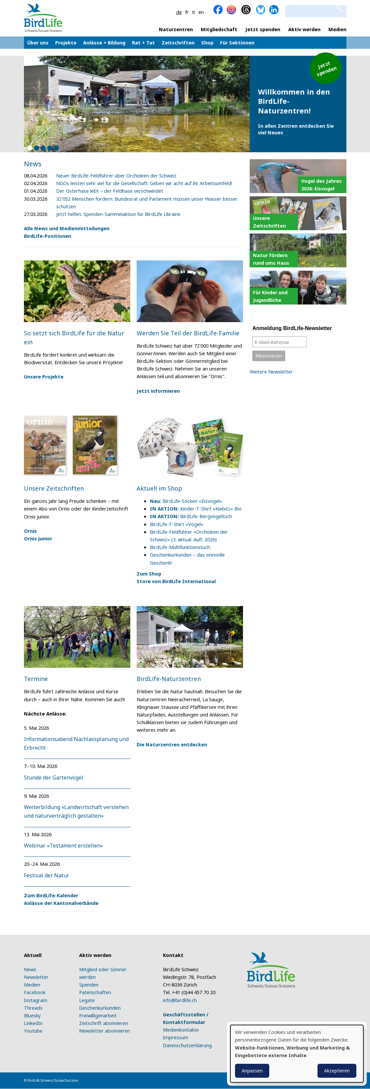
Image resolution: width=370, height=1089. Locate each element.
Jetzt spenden (262, 29)
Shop (207, 44)
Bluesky (32, 1015)
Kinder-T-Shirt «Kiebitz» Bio (196, 508)
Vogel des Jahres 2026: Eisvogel (321, 184)
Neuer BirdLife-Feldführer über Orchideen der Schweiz (116, 175)
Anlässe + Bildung (104, 44)
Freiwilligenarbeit (98, 1015)
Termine (36, 679)
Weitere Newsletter (271, 371)
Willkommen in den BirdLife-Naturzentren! (294, 101)
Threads (33, 1007)
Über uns (38, 44)
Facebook (35, 992)
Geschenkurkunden (100, 1007)
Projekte (65, 44)
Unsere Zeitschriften (54, 488)
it (193, 12)
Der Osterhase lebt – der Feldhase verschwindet (109, 190)
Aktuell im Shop (159, 488)
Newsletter (36, 977)
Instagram (35, 1000)
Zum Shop (149, 573)
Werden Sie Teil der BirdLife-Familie (188, 333)
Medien (337, 29)
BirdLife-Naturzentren (169, 679)
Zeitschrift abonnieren (103, 1023)
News (30, 969)
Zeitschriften (178, 44)
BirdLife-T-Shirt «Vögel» (176, 524)
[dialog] (296, 1053)
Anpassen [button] (252, 1070)
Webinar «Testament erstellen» (63, 845)
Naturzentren (176, 29)
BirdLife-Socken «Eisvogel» (186, 501)
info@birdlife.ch (180, 1000)
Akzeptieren (337, 1070)
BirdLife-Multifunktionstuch (180, 547)
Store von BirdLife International (176, 581)
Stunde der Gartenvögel (53, 777)
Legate (87, 1000)
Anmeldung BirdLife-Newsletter (292, 328)
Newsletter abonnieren (104, 1030)
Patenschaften (95, 992)
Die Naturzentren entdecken (172, 744)
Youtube (33, 1030)
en (201, 12)
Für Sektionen (237, 42)
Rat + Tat (143, 44)
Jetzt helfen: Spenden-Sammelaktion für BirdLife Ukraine (118, 214)
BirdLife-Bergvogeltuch (191, 516)
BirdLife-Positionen (47, 236)
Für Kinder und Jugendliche (270, 296)
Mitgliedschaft (219, 29)
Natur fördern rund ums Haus (271, 259)
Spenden (88, 984)
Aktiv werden (304, 29)
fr (187, 12)
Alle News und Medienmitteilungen (66, 228)
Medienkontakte (181, 1029)
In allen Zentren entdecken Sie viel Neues (296, 129)
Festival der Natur (46, 875)
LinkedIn (33, 1023)
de (179, 12)
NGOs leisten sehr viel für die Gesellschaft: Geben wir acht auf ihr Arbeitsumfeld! (144, 183)
